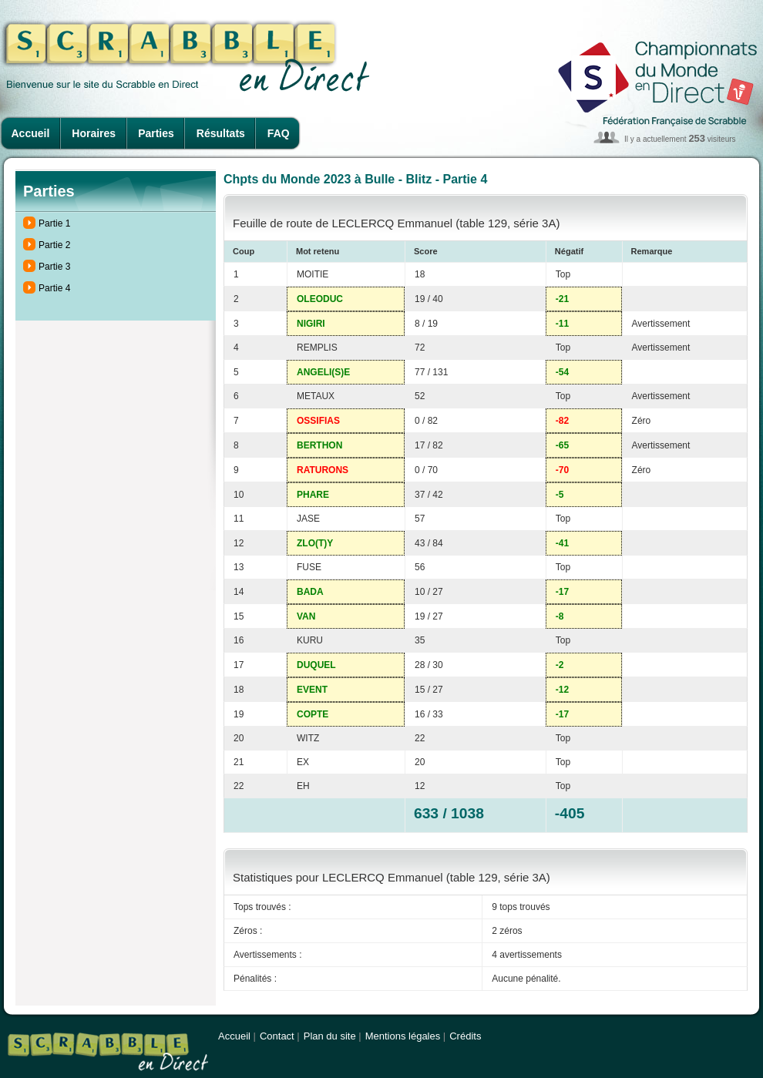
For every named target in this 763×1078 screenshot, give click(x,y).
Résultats (221, 133)
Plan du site (330, 1036)
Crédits (465, 1036)
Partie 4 (54, 288)
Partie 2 (54, 245)
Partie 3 (54, 266)
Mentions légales (403, 1036)
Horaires (94, 133)
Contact (277, 1036)
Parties (156, 133)
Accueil (31, 133)
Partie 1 (54, 223)
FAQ (278, 133)
